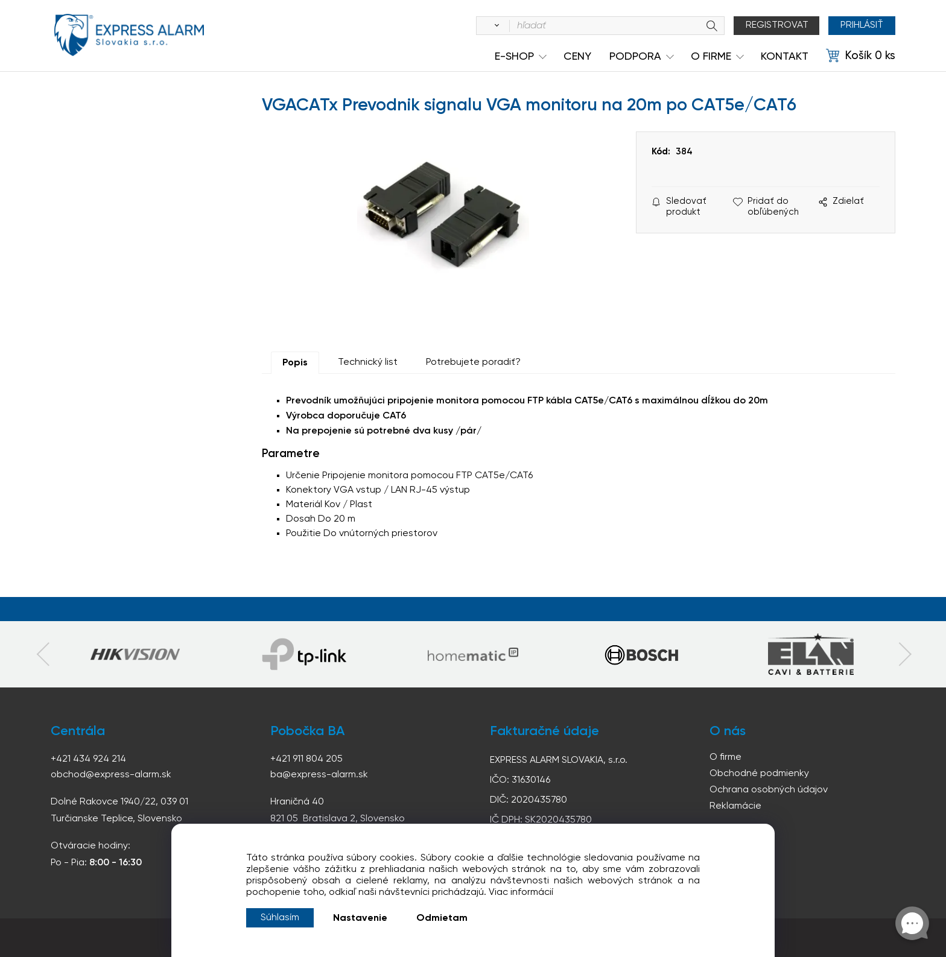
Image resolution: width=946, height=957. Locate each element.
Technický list (368, 362)
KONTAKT (784, 56)
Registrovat (777, 25)
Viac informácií (521, 892)
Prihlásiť (861, 25)
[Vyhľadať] (495, 26)
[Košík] (860, 56)
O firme (725, 757)
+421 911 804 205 (306, 759)
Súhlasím (280, 918)
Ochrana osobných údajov (769, 790)
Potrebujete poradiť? (473, 362)
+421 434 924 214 (88, 759)
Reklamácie (735, 806)
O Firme (711, 56)
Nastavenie (360, 918)
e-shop (514, 56)
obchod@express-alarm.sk (111, 775)
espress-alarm (129, 35)
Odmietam (442, 918)
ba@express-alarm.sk (319, 775)
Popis (295, 363)
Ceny (577, 56)
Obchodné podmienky (759, 774)
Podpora (635, 56)
